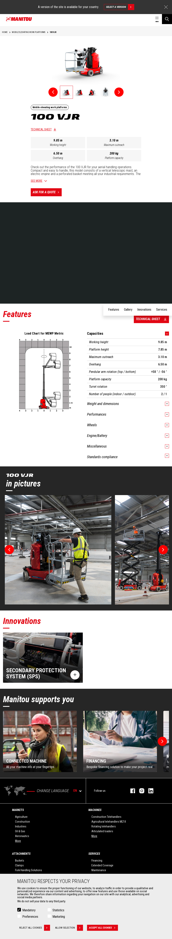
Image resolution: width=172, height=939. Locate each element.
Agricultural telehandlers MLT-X (108, 821)
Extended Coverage (102, 865)
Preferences (30, 917)
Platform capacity (114, 158)
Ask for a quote (47, 192)
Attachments (21, 854)
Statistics (58, 910)
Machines (94, 810)
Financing (96, 860)
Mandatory (29, 910)
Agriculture (21, 816)
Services (94, 854)
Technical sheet (41, 129)
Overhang (58, 158)
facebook (130, 790)
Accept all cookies (103, 928)
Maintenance (98, 870)
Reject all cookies (34, 928)
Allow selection (69, 928)
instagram (139, 790)
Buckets (19, 860)
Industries (20, 826)
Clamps (19, 865)
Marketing (58, 917)
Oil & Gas (20, 831)
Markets (18, 810)
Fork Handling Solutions (28, 870)
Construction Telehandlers (106, 816)
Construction (22, 821)
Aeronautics (22, 836)
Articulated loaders (102, 831)
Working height (58, 144)
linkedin (148, 790)
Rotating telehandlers (103, 826)
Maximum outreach (114, 144)
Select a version (120, 7)
